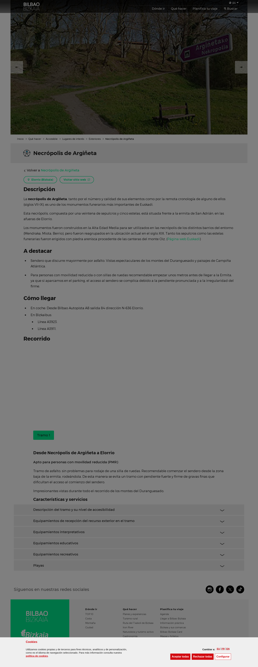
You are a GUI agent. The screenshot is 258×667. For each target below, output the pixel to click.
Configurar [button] (223, 656)
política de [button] (37, 656)
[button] (218, 648)
